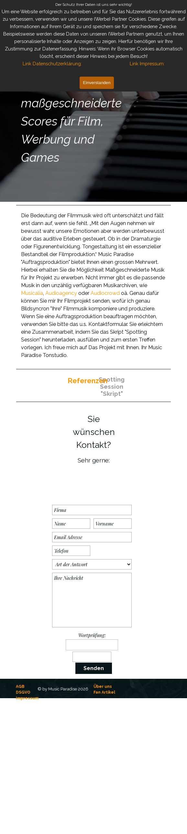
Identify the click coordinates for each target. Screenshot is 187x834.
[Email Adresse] (92, 537)
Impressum (27, 698)
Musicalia (32, 293)
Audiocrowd (105, 293)
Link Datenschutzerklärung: (52, 63)
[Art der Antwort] (92, 564)
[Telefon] (71, 551)
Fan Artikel (104, 692)
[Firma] (92, 510)
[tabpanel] (78, 121)
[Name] (71, 523)
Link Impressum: (147, 63)
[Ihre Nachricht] (92, 600)
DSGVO (23, 692)
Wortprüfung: (92, 635)
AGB (20, 686)
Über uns (103, 686)
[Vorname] (113, 523)
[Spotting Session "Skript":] (109, 384)
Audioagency (61, 293)
